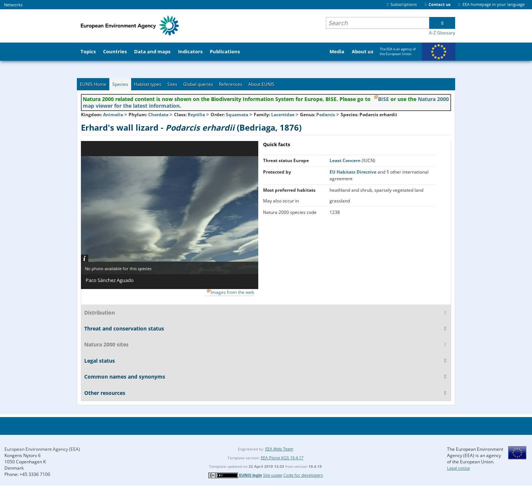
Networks (13, 4)
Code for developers (303, 475)
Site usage (272, 475)
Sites (172, 84)
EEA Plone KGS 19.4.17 (282, 457)
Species (120, 84)
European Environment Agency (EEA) (42, 449)
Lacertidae (282, 114)
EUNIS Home (93, 84)
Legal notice (458, 468)
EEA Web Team (279, 449)
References (230, 84)
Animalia (113, 114)
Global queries (198, 84)
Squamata (237, 114)
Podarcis (326, 114)
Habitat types (147, 84)
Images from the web (232, 292)
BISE (383, 99)
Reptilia (196, 114)
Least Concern (346, 160)
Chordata (158, 114)
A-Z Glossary (442, 33)
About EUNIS (261, 84)
